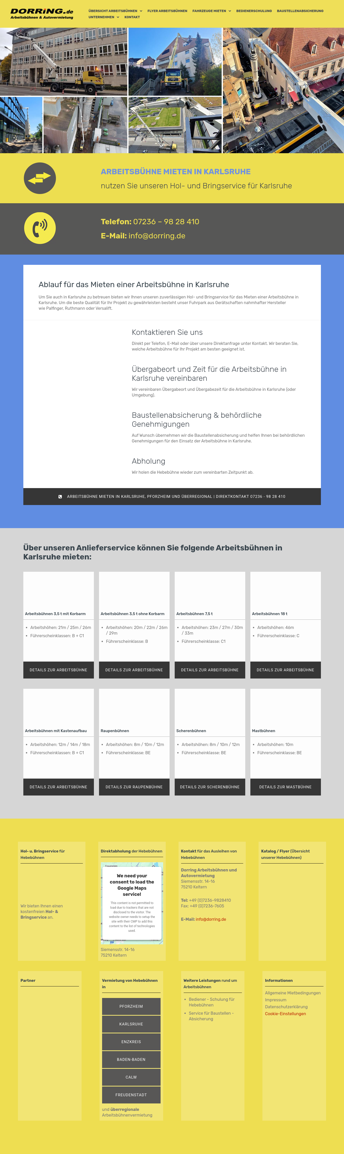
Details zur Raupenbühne (134, 787)
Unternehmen (101, 17)
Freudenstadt (131, 1095)
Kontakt (132, 17)
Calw (131, 1077)
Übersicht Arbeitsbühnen (113, 11)
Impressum (275, 999)
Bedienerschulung (254, 11)
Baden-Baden (131, 1059)
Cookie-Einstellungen (285, 1013)
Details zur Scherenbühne (210, 787)
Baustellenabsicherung (300, 11)
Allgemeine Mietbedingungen (293, 993)
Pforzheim (131, 1006)
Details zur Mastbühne (285, 787)
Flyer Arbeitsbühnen (167, 11)
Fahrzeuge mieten (209, 11)
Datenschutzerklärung (286, 1006)
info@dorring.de (157, 235)
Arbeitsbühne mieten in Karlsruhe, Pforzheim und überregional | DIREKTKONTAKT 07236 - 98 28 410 (172, 496)
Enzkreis (131, 1042)
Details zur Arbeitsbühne (58, 670)
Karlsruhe (131, 1024)
